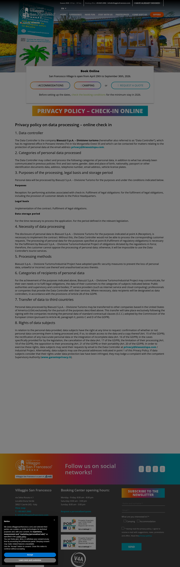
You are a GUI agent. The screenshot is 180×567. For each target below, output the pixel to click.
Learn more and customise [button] (30, 560)
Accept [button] (30, 555)
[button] (55, 520)
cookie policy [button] (21, 537)
